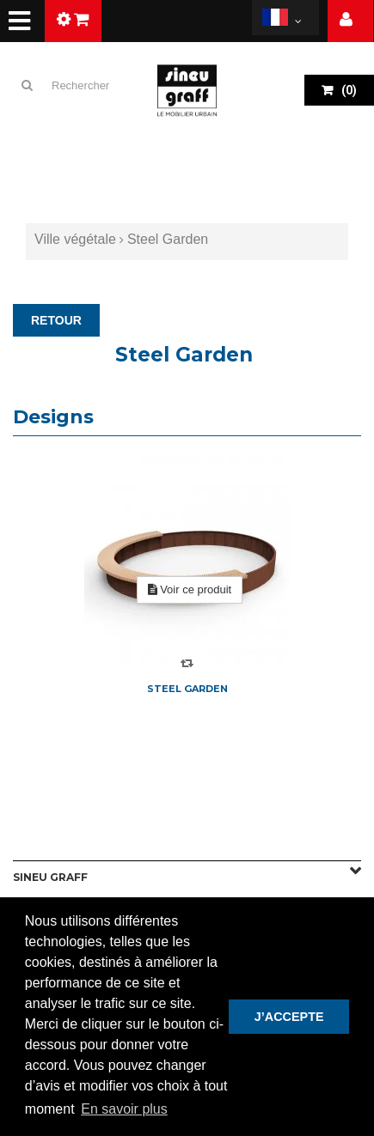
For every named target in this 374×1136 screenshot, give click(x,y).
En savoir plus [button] (124, 1109)
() (348, 90)
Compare (187, 663)
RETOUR (56, 320)
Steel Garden (187, 689)
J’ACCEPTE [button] (289, 1017)
